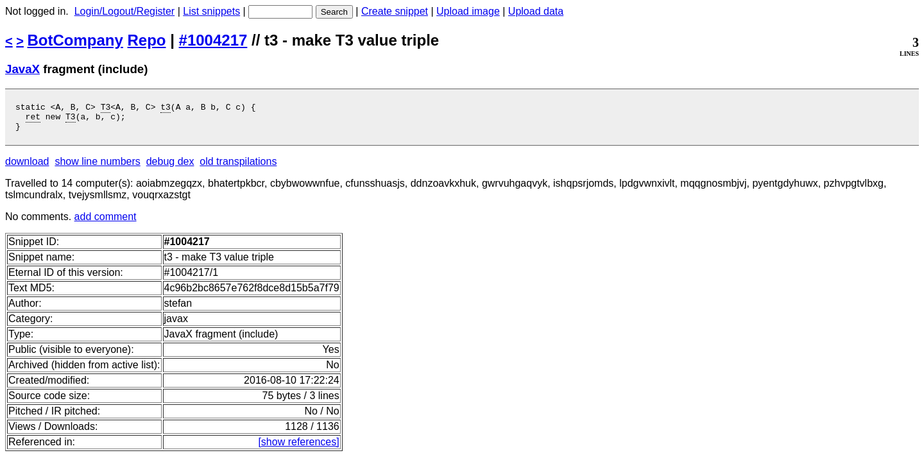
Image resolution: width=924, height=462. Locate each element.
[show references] (298, 447)
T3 (106, 108)
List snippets (211, 11)
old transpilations (238, 167)
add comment (105, 222)
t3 (165, 108)
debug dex (170, 167)
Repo (147, 40)
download (27, 167)
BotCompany (75, 40)
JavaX (22, 69)
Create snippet (394, 11)
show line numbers (97, 167)
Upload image (468, 11)
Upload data (535, 11)
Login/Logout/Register (124, 11)
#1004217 (213, 40)
